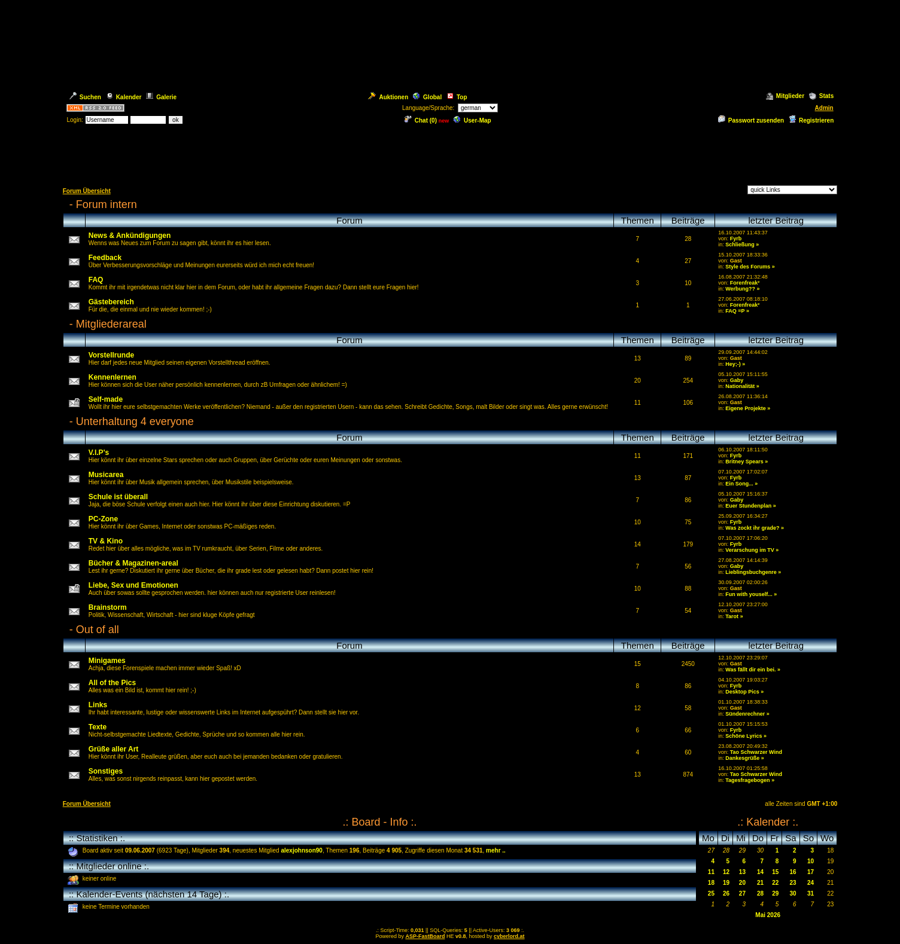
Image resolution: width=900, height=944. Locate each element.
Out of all (97, 630)
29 (775, 893)
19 (726, 882)
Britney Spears (744, 462)
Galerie (161, 97)
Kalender (124, 97)
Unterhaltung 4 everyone (135, 421)
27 (742, 893)
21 (760, 882)
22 (775, 882)
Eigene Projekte (745, 408)
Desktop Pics (742, 692)
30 (793, 893)
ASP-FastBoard (425, 936)
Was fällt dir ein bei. (750, 670)
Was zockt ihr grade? (752, 528)
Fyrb (736, 239)
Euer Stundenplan (748, 506)
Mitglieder (785, 96)
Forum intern (106, 204)
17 (810, 872)
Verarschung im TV (749, 550)
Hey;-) (733, 364)
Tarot (731, 616)
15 (775, 872)
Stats (821, 96)
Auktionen (388, 97)
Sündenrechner (745, 714)
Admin (824, 108)
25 (711, 893)
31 (810, 893)
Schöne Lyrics (743, 736)
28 (760, 893)
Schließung (740, 245)
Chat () (421, 120)
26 (726, 893)
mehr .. (496, 850)
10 (810, 861)
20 (742, 882)
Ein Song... (739, 484)
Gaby (737, 380)
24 (810, 882)
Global (427, 97)
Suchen (85, 97)
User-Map (472, 120)
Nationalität (740, 386)
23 (793, 882)
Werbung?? (740, 289)
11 (711, 872)
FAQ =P (734, 311)
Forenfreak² (745, 283)
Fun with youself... (749, 594)
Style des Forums (747, 267)
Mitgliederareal (111, 324)
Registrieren (811, 120)
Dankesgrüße (742, 758)
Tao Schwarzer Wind (756, 752)
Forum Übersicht (87, 191)
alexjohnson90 (301, 850)
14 (760, 872)
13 (742, 872)
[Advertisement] (450, 154)
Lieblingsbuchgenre (751, 572)
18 (711, 882)
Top (456, 97)
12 (726, 872)
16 (793, 872)
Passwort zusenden (751, 120)
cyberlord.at (509, 936)
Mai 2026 (767, 915)
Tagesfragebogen (747, 780)
